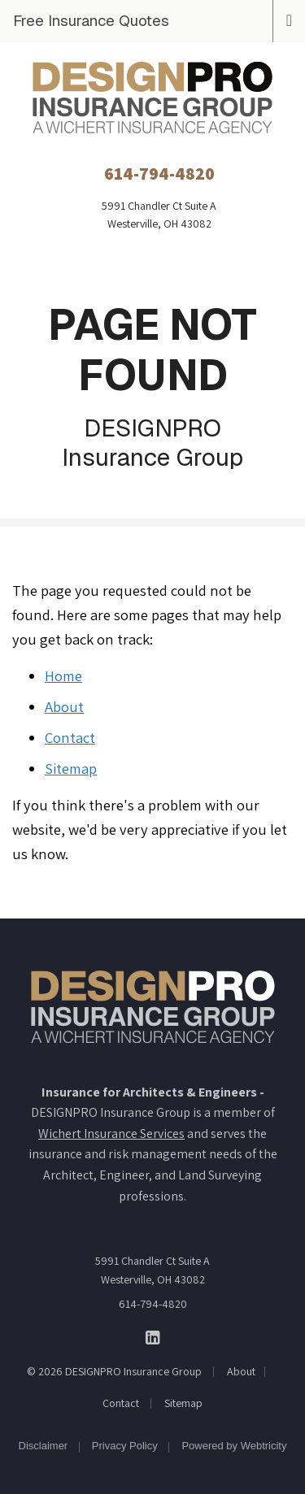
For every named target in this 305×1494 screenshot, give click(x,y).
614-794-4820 (153, 1303)
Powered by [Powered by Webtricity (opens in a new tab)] (233, 1446)
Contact (70, 737)
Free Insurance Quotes (91, 20)
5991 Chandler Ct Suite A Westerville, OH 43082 (152, 1269)
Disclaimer (43, 1446)
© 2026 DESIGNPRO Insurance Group (114, 1371)
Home (63, 675)
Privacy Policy (125, 1446)
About (64, 706)
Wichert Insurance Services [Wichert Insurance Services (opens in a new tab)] (111, 1133)
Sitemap (71, 768)
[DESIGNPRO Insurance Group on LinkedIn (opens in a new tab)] (152, 1336)
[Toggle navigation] (289, 18)
